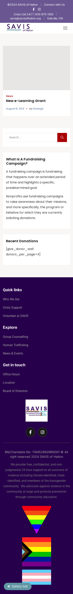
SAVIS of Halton (51, 457)
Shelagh (38, 108)
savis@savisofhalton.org (25, 18)
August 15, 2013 (15, 108)
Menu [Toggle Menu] (65, 28)
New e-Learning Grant (26, 100)
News (9, 96)
